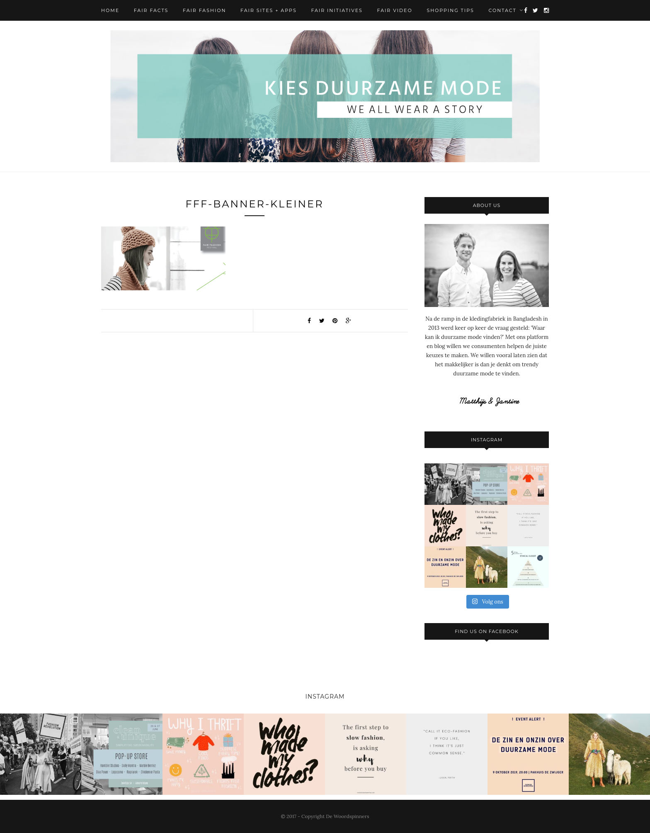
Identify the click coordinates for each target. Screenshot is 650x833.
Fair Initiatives (336, 10)
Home (110, 10)
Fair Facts (151, 10)
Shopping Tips (450, 10)
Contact (503, 10)
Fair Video (394, 10)
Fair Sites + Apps (268, 10)
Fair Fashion (204, 10)
